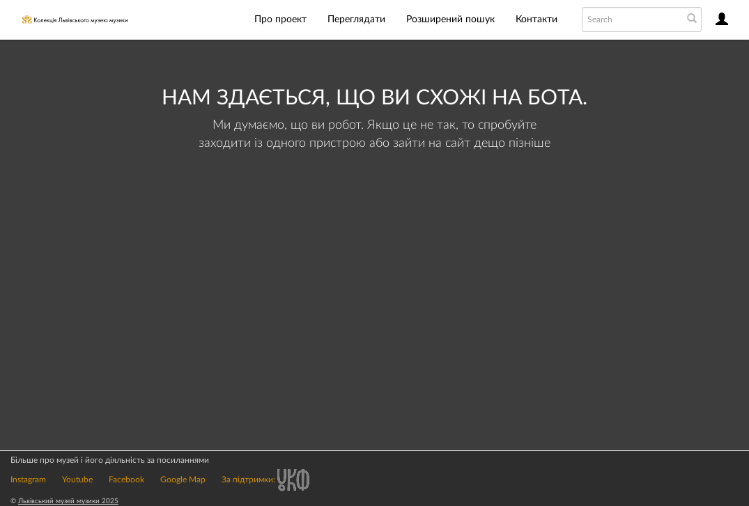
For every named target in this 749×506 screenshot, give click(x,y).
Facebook (126, 479)
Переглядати (356, 19)
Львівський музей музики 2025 (68, 501)
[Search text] (631, 19)
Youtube (77, 479)
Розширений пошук (450, 19)
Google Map (183, 479)
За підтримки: (265, 479)
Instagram (28, 479)
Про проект (280, 19)
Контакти (536, 19)
